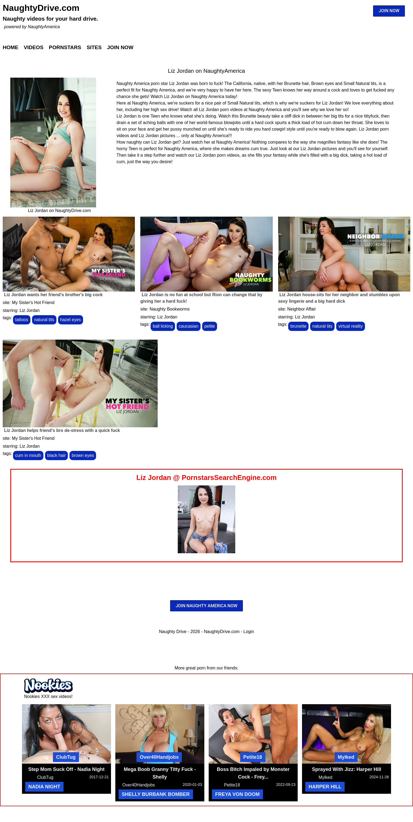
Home (10, 47)
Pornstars (65, 47)
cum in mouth (28, 455)
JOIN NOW (389, 10)
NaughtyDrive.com (41, 8)
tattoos (21, 319)
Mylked (346, 757)
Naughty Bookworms (170, 309)
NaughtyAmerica (44, 26)
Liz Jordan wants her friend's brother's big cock (53, 294)
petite (209, 326)
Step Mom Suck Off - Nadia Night (66, 769)
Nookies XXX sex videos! (48, 696)
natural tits (44, 319)
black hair (56, 455)
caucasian (188, 326)
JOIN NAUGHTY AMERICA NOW (206, 605)
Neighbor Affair (301, 309)
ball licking (163, 326)
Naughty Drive (172, 631)
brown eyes (83, 455)
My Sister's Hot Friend (33, 302)
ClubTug (66, 757)
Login (248, 631)
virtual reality (350, 326)
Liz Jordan (30, 310)
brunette (298, 326)
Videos (34, 47)
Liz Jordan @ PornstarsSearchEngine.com (206, 477)
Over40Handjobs (159, 757)
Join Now (120, 47)
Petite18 (252, 757)
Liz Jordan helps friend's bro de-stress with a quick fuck (62, 430)
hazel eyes (70, 319)
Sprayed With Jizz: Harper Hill (346, 769)
